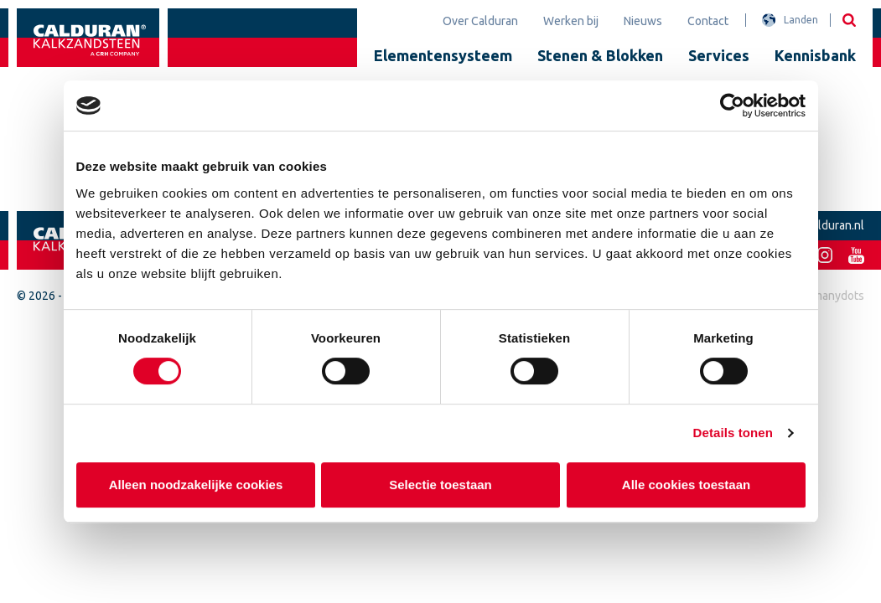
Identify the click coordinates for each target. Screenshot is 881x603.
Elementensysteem (443, 55)
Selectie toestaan (440, 484)
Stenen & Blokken (600, 55)
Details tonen (733, 432)
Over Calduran (480, 21)
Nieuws (643, 21)
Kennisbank (815, 55)
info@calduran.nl (819, 225)
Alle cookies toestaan (685, 484)
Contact (707, 21)
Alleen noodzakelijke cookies (195, 484)
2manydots (835, 295)
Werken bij (571, 21)
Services (718, 55)
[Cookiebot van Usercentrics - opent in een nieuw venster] (732, 105)
